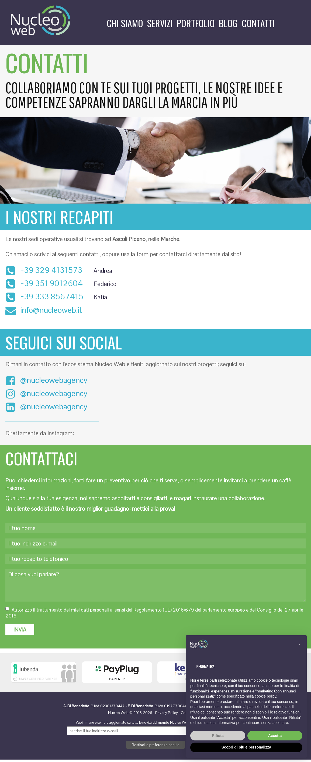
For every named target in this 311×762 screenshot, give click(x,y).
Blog (228, 23)
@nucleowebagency (46, 381)
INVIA (19, 632)
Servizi (160, 23)
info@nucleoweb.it (51, 311)
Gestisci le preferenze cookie (155, 747)
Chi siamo (125, 23)
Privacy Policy (166, 715)
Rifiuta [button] (218, 735)
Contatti (258, 23)
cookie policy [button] (265, 696)
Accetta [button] (275, 735)
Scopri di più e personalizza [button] (246, 747)
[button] (299, 644)
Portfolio (196, 23)
